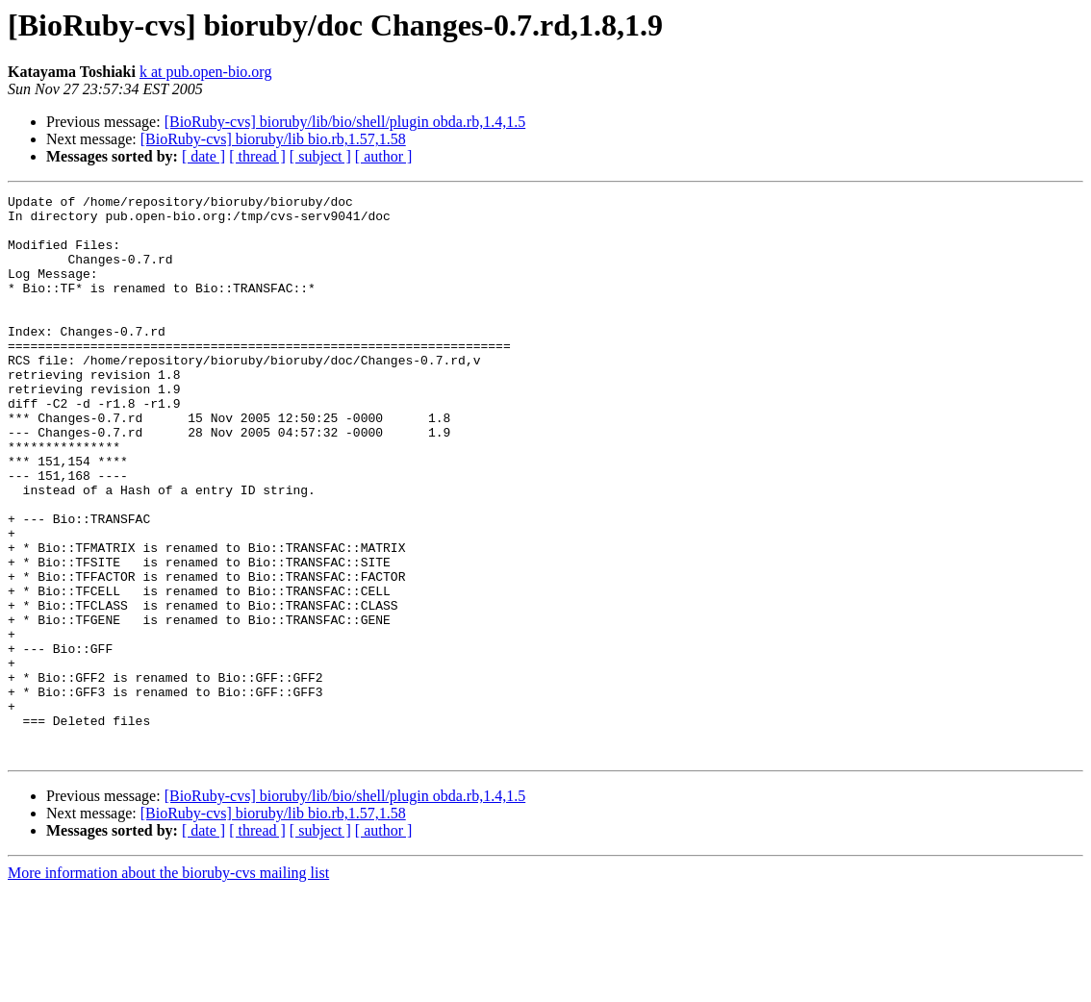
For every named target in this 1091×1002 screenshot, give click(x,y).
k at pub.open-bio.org (205, 71)
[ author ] (384, 156)
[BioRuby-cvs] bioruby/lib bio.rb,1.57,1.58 (273, 139)
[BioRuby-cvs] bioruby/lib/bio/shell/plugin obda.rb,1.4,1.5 (345, 121)
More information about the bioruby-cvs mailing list (168, 985)
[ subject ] (320, 156)
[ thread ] (257, 156)
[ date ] (203, 156)
